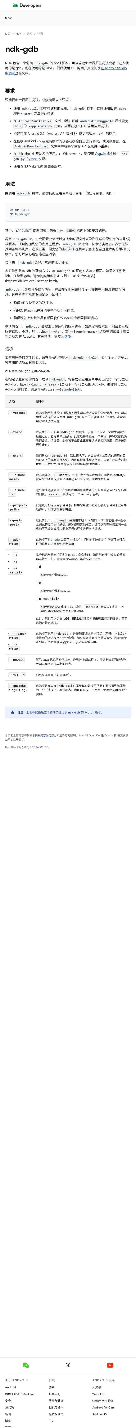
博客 (8, 1421)
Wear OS (98, 1394)
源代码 (9, 1407)
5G (51, 1421)
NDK (8, 18)
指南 (40, 33)
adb (57, 540)
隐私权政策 (56, 1414)
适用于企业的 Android (19, 1394)
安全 (8, 1401)
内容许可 (45, 735)
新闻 (8, 1414)
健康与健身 (56, 1401)
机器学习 (54, 1394)
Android (10, 1387)
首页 (7, 33)
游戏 (52, 1387)
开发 (29, 33)
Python (32, 159)
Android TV (99, 1414)
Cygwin (100, 154)
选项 (67, 336)
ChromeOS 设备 (103, 1401)
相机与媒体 (56, 1407)
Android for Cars (103, 1407)
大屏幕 (96, 1387)
